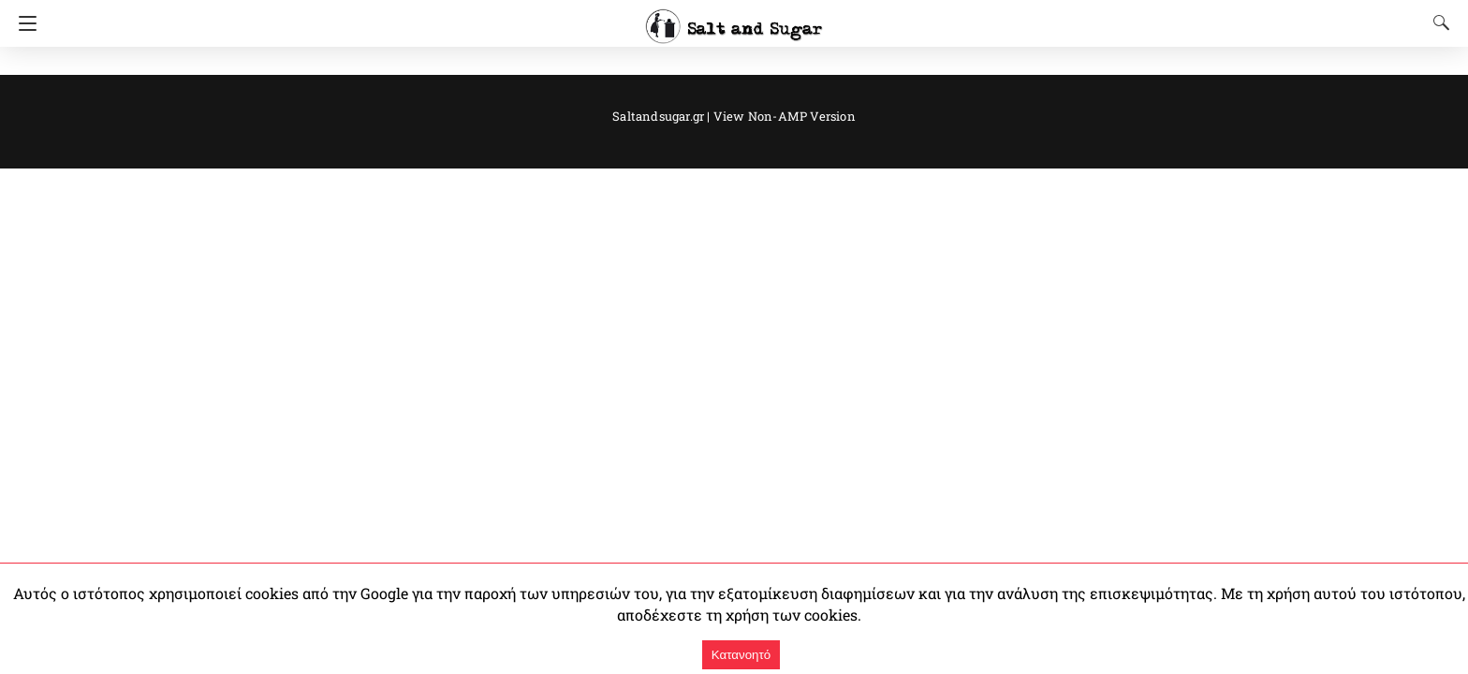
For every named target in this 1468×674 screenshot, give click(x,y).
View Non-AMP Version (778, 116)
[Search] (1437, 22)
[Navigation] (23, 23)
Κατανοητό (741, 655)
